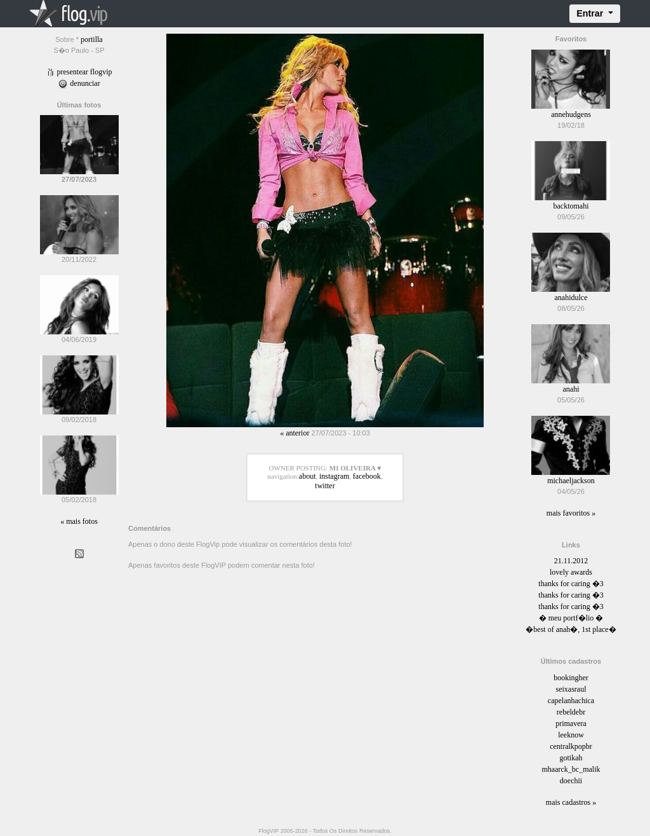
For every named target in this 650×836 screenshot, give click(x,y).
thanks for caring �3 (570, 583)
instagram (334, 476)
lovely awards (571, 572)
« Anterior (294, 432)
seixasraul (570, 689)
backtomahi (570, 206)
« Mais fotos (79, 521)
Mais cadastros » (571, 802)
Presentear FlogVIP (79, 71)
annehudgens (571, 114)
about (307, 476)
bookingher (571, 677)
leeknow (571, 734)
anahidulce (570, 297)
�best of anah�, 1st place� (571, 629)
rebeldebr (571, 712)
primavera (571, 723)
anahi (570, 389)
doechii (571, 780)
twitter (325, 485)
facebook (367, 476)
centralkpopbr (571, 746)
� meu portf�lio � (571, 617)
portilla (92, 39)
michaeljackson (571, 480)
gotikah (570, 757)
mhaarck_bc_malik (571, 769)
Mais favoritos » (571, 513)
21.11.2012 (571, 560)
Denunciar (79, 83)
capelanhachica (571, 700)
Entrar (591, 13)
